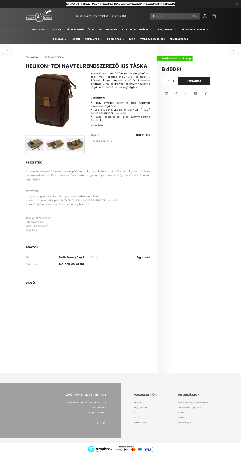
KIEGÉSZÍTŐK (114, 39)
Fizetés (181, 412)
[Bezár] (236, 3)
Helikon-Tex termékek (135, 29)
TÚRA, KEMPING (165, 29)
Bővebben (97, 125)
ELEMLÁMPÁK (92, 39)
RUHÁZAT (58, 39)
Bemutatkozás (179, 39)
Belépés (138, 402)
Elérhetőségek (185, 422)
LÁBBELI (75, 39)
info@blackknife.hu (97, 412)
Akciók (57, 29)
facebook (97, 423)
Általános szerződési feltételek (193, 402)
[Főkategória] (32, 57)
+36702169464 (117, 16)
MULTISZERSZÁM (108, 29)
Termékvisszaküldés (152, 39)
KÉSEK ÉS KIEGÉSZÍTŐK (79, 29)
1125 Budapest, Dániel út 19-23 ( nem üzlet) (86, 402)
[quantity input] (169, 81)
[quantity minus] (164, 81)
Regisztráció (140, 407)
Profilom (138, 412)
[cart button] (214, 16)
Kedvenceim (140, 422)
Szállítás (182, 417)
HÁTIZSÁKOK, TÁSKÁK (194, 29)
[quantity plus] (173, 81)
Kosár (137, 417)
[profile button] (205, 16)
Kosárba (194, 81)
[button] (166, 93)
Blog (132, 39)
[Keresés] (175, 16)
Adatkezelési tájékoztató (190, 407)
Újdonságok (40, 29)
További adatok (100, 141)
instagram (104, 423)
